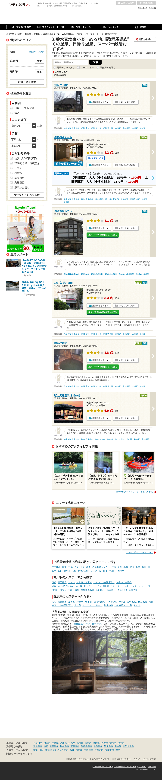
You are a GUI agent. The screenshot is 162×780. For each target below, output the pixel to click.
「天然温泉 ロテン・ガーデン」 (87, 623)
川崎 (41, 750)
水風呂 (55, 590)
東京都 (80, 742)
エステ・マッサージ (140, 586)
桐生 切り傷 (114, 199)
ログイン (142, 7)
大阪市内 (88, 750)
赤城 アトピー (111, 274)
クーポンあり (87, 67)
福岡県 (121, 742)
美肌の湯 (133, 590)
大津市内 (109, 750)
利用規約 (142, 766)
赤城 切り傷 (96, 334)
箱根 (46, 746)
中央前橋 (56, 567)
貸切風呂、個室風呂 (106, 590)
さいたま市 (62, 750)
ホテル (71, 582)
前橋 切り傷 (96, 128)
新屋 (138, 567)
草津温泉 (37, 746)
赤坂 (88, 567)
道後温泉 (98, 746)
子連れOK (122, 590)
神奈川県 (37, 742)
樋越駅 (142, 128)
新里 (54, 571)
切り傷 (106, 586)
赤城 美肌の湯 (97, 274)
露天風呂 (62, 582)
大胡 (120, 567)
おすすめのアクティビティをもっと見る (134, 492)
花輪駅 (137, 439)
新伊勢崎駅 (135, 199)
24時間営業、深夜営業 (27, 163)
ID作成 (152, 7)
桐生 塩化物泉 (87, 199)
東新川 (67, 571)
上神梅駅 (126, 128)
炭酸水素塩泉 (87, 590)
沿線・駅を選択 (27, 81)
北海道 (96, 742)
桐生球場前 (83, 571)
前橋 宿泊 (85, 128)
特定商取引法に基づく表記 (125, 766)
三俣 (70, 567)
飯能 (72, 750)
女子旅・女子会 (124, 582)
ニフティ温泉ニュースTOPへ (139, 552)
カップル (96, 586)
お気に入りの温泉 (126, 3)
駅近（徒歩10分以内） (63, 586)
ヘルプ (137, 759)
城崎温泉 (64, 746)
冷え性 (79, 586)
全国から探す (36, 51)
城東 (64, 567)
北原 (132, 567)
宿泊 (54, 582)
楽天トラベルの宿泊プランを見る (102, 235)
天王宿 (94, 571)
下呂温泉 (75, 746)
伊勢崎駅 (124, 199)
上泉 (82, 567)
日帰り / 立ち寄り (24, 108)
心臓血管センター (101, 567)
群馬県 (71, 742)
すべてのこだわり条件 (27, 195)
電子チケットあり (66, 67)
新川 (60, 571)
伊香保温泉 (86, 746)
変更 (39, 61)
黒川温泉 (108, 746)
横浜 (35, 750)
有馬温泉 (54, 746)
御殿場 (79, 750)
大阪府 (88, 742)
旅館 (77, 590)
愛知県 (112, 742)
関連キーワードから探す (19, 753)
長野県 (104, 742)
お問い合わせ (149, 759)
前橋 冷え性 (108, 128)
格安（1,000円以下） (104, 582)
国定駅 (66, 202)
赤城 (74, 571)
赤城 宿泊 (85, 274)
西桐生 (121, 571)
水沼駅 (135, 128)
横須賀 (48, 750)
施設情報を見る (99, 102)
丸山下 (112, 571)
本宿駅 (118, 128)
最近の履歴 (146, 3)
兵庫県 (63, 742)
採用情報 (152, 766)
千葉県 (55, 742)
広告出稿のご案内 (100, 759)
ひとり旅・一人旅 (119, 586)
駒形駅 (144, 199)
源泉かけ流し (66, 590)
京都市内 (99, 750)
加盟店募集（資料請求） (77, 759)
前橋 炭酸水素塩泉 (71, 128)
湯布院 (118, 746)
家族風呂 (19, 182)
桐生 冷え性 (112, 439)
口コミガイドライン (121, 759)
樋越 (126, 567)
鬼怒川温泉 (128, 746)
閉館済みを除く (107, 67)
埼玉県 (47, 742)
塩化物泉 (108, 605)
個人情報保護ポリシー (102, 766)
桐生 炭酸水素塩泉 (71, 199)
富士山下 (103, 571)
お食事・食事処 (84, 582)
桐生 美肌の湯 (101, 199)
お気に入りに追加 (127, 102)
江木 (114, 567)
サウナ (87, 586)
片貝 (76, 567)
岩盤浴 (18, 173)
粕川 (144, 567)
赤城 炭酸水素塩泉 (71, 274)
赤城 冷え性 (108, 334)
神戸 (117, 750)
